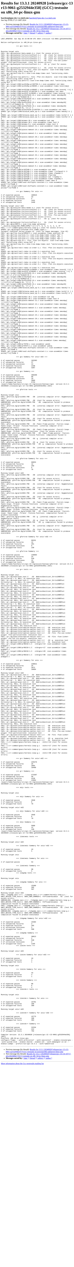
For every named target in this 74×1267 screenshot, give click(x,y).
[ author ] (48, 33)
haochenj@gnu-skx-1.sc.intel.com (42, 18)
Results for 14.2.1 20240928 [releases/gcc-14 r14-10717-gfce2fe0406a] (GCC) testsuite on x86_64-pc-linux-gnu (38, 30)
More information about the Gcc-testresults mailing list (22, 1265)
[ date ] (25, 33)
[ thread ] (32, 33)
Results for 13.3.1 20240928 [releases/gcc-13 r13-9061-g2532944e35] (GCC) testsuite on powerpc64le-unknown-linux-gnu (37, 25)
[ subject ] (40, 33)
